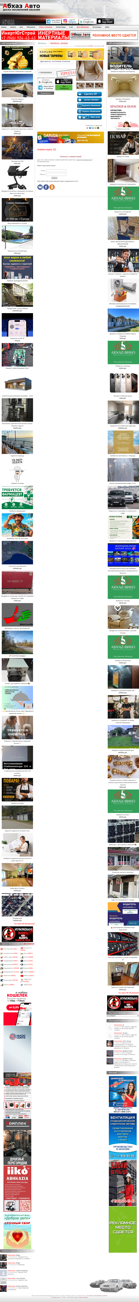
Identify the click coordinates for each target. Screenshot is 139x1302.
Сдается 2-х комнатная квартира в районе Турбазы (17, 129)
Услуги (28, 957)
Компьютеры (11, 980)
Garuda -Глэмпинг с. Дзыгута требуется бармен (123, 274)
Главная (3, 27)
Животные (10, 975)
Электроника (11, 964)
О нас (71, 27)
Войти (107, 27)
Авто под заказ (10, 949)
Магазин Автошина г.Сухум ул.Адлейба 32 (123, 957)
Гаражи (28, 968)
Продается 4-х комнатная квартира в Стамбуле (18, 1257)
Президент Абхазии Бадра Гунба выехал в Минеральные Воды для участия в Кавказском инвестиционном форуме (125, 1064)
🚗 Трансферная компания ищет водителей (123, 927)
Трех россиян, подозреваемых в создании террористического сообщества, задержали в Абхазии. (125, 1045)
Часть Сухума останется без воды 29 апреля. (125, 1053)
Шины (28, 961)
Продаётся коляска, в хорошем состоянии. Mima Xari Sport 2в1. (17, 191)
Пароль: (42, 174)
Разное (9, 985)
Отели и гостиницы (45, 27)
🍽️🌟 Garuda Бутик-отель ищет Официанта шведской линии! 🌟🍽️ (17, 711)
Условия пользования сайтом (97, 1295)
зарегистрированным (84, 160)
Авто (21, 27)
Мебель (29, 975)
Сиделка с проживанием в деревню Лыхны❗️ (17, 741)
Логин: (43, 170)
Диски (28, 964)
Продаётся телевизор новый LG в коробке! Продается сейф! (17, 596)
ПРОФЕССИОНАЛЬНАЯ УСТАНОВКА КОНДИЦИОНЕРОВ (123, 304)
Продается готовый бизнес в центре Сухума (123, 630)
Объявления (31, 27)
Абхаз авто (56, 1297)
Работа (29, 972)
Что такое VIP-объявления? (24, 924)
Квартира (21, 1264)
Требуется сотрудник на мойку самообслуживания (123, 720)
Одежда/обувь (11, 961)
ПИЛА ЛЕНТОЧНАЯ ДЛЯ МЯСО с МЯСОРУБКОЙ (123, 242)
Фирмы (28, 985)
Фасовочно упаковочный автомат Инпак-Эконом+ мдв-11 (17, 423)
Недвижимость (11, 968)
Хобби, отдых (10, 957)
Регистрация (97, 27)
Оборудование (11, 972)
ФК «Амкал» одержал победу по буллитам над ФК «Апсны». (125, 1028)
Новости (13, 27)
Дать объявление (83, 27)
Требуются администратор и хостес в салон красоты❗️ (17, 858)
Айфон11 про (22, 1280)
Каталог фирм (60, 27)
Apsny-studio (83, 1297)
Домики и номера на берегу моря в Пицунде (123, 334)
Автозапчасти (11, 953)
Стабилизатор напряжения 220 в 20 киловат (17, 771)
